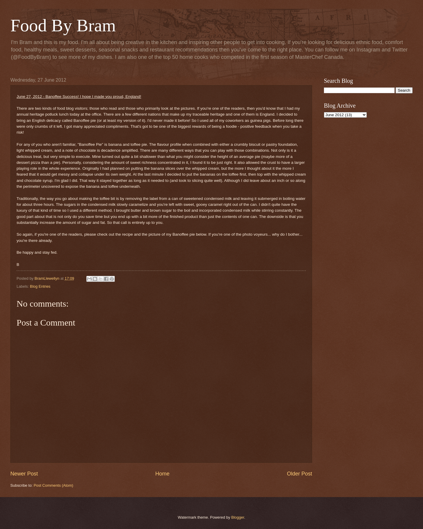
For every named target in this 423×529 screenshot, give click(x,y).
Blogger (237, 517)
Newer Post (24, 474)
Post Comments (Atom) (53, 485)
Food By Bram (63, 25)
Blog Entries (40, 286)
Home (162, 474)
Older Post (299, 474)
